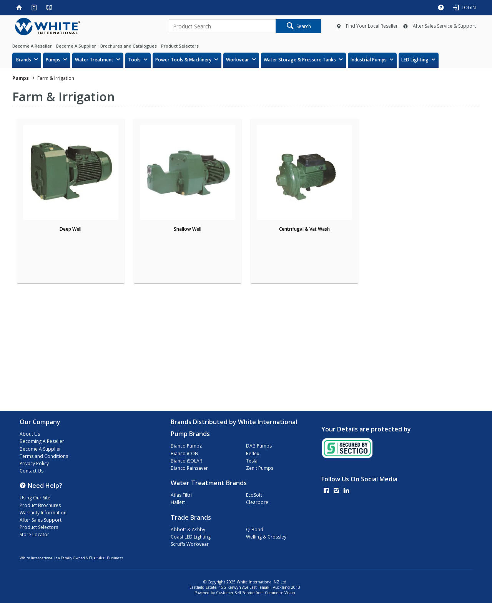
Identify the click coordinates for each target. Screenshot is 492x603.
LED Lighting (415, 59)
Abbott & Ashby (188, 529)
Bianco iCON (184, 453)
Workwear (237, 59)
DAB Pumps (259, 446)
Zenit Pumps (259, 468)
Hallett (178, 502)
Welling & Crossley (266, 537)
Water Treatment (94, 59)
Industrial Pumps (369, 59)
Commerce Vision (280, 592)
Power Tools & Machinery (183, 59)
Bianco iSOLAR (186, 461)
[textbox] (222, 26)
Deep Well (70, 229)
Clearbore (257, 502)
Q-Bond (254, 529)
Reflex (252, 453)
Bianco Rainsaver (189, 468)
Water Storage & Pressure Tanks (300, 59)
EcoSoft (254, 495)
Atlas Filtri (181, 495)
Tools (134, 59)
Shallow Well (187, 229)
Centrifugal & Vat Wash (304, 229)
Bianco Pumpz (186, 446)
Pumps (53, 59)
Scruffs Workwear (190, 544)
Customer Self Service (235, 592)
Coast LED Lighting (191, 537)
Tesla (252, 461)
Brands (23, 59)
